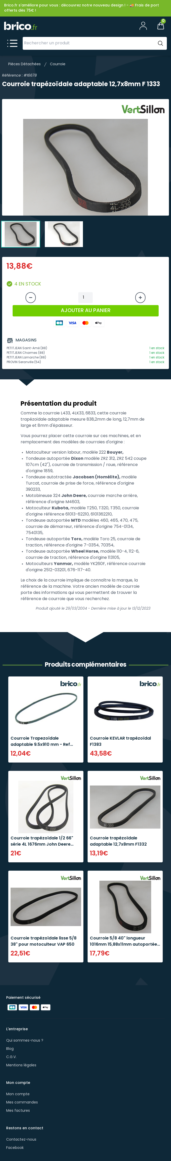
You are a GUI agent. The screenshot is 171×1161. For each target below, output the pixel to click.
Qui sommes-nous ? (24, 1041)
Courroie (57, 64)
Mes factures (18, 1111)
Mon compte (18, 1094)
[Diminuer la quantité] (30, 297)
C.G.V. (11, 1057)
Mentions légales (21, 1065)
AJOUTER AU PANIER (85, 310)
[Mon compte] (143, 26)
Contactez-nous (21, 1140)
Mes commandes (22, 1103)
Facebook (15, 1148)
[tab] (20, 234)
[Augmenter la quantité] (140, 297)
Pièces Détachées (24, 64)
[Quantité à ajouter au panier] (85, 297)
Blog (10, 1049)
